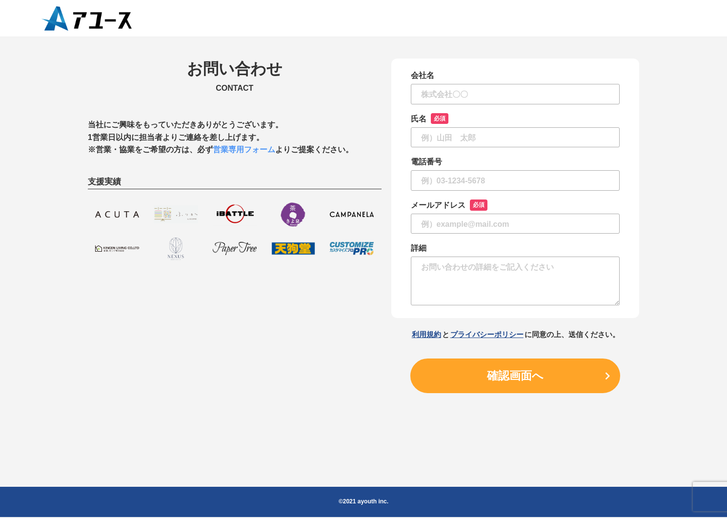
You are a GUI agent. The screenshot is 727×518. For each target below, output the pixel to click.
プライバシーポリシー (487, 334)
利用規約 (426, 334)
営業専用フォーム (244, 149)
